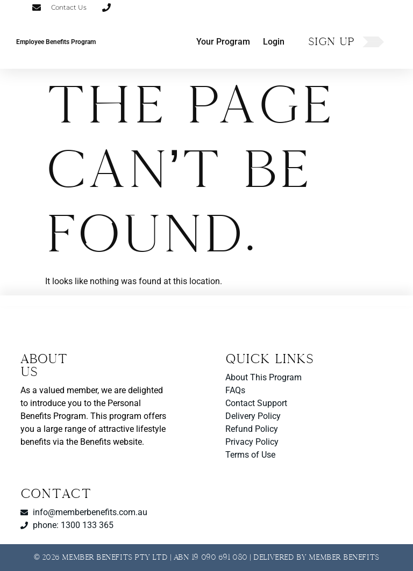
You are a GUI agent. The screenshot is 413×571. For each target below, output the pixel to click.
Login (273, 42)
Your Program (223, 42)
